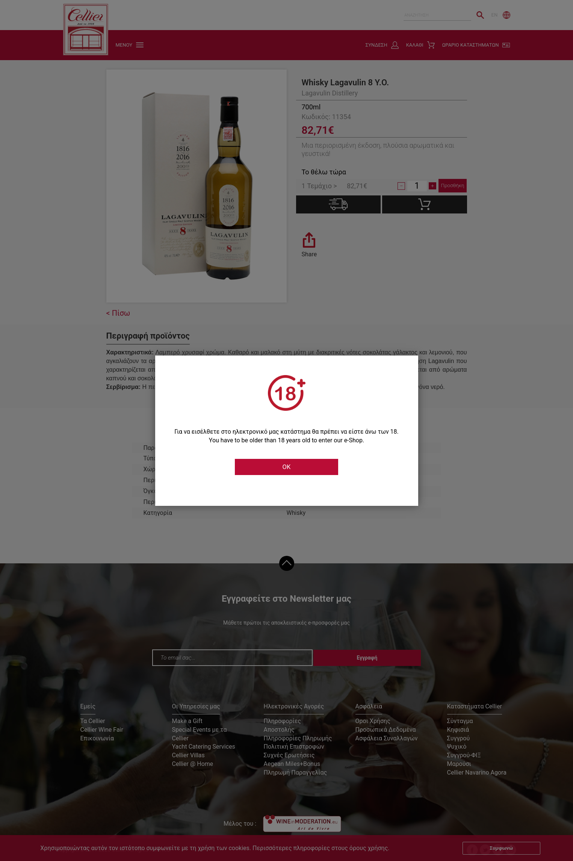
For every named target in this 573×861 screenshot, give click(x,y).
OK (286, 467)
